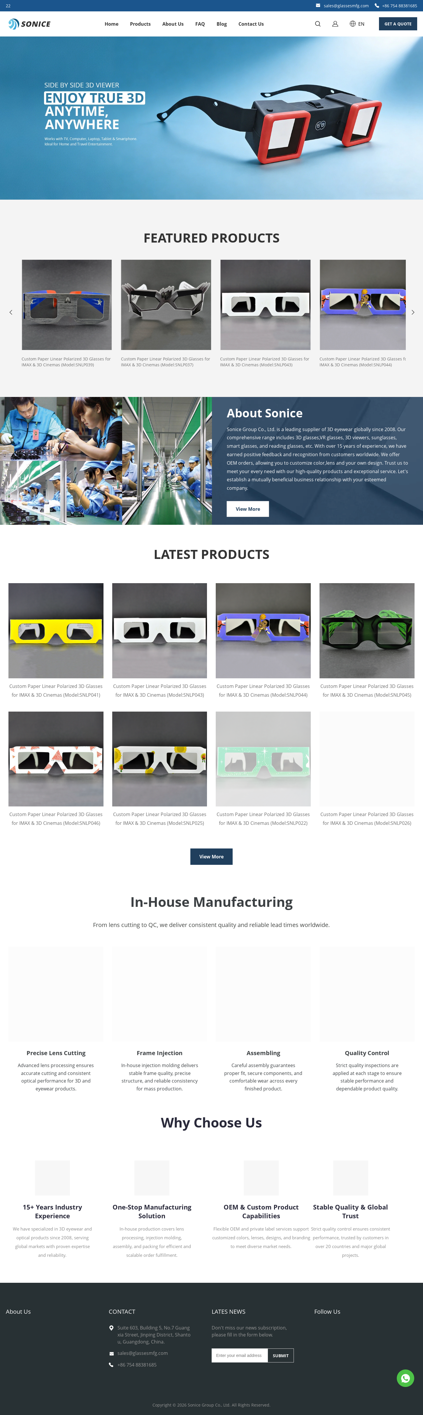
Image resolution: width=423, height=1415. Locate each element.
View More (248, 509)
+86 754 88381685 (399, 5)
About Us (173, 24)
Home (111, 24)
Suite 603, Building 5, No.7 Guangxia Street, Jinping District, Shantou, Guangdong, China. (154, 1335)
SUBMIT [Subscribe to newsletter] (281, 1355)
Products (140, 24)
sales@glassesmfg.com (346, 5)
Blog (222, 24)
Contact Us (251, 24)
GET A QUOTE (398, 24)
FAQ (200, 24)
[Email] (240, 1355)
